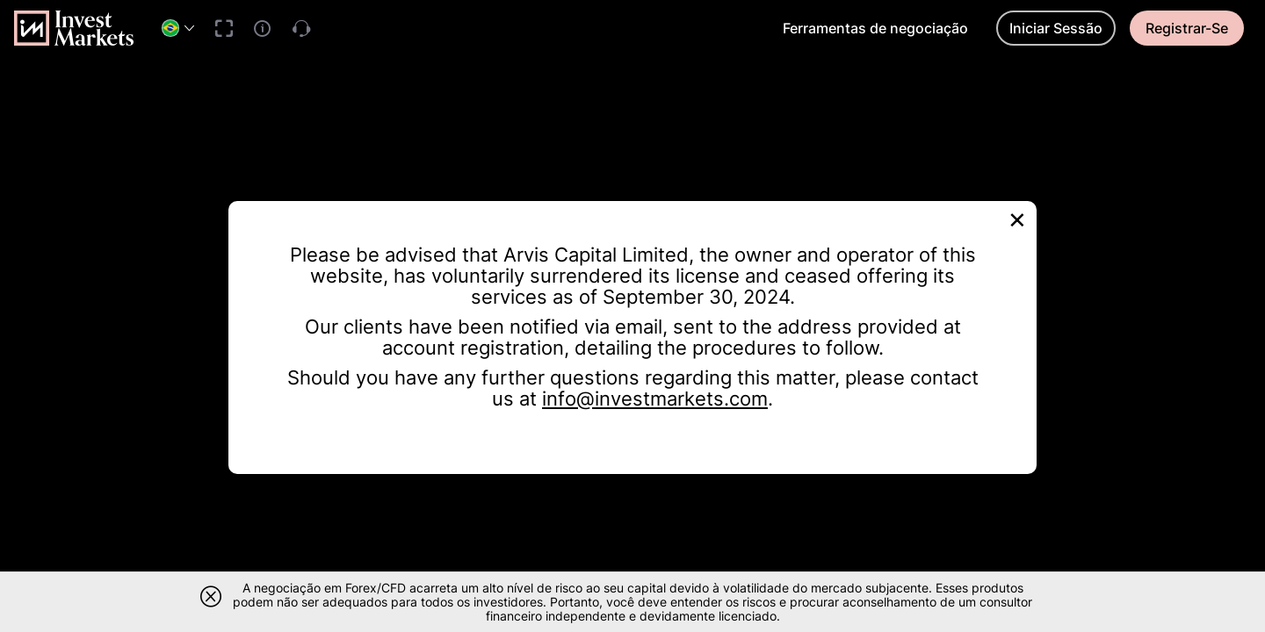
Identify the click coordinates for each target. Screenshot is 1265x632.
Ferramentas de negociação (875, 28)
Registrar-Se (1187, 28)
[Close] (1017, 218)
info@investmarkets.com (655, 398)
